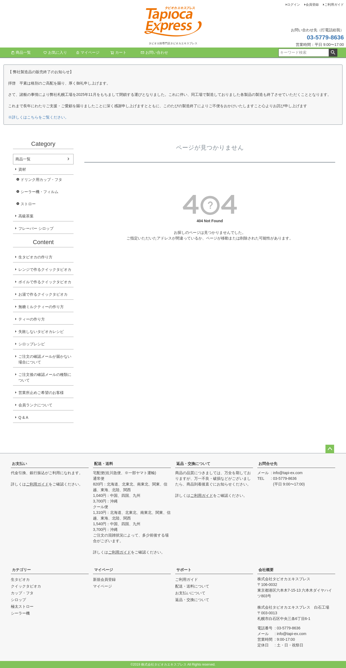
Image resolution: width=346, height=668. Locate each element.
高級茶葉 (26, 216)
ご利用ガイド (334, 4)
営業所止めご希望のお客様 (41, 392)
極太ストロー (22, 606)
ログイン (293, 4)
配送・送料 (103, 463)
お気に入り (55, 52)
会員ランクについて (35, 405)
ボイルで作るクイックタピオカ (44, 282)
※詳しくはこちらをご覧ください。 (38, 117)
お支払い (19, 463)
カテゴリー (21, 570)
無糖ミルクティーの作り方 (41, 307)
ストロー (28, 204)
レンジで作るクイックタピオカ (44, 269)
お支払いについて (190, 593)
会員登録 (312, 4)
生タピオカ (20, 579)
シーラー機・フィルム (39, 192)
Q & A (23, 417)
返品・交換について (193, 463)
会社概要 (266, 570)
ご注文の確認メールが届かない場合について (44, 359)
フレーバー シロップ (36, 228)
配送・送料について (192, 586)
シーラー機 (20, 613)
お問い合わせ (154, 52)
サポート (183, 570)
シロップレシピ (31, 344)
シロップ (18, 600)
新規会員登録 (104, 579)
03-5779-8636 (325, 37)
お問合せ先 (267, 463)
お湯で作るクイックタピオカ (43, 294)
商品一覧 (21, 52)
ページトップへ (329, 449)
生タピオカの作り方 (35, 257)
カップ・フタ (22, 593)
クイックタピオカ (26, 586)
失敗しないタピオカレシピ (41, 331)
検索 (333, 52)
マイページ (87, 52)
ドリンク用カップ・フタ (41, 179)
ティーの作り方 (31, 319)
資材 (22, 169)
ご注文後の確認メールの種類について (44, 377)
